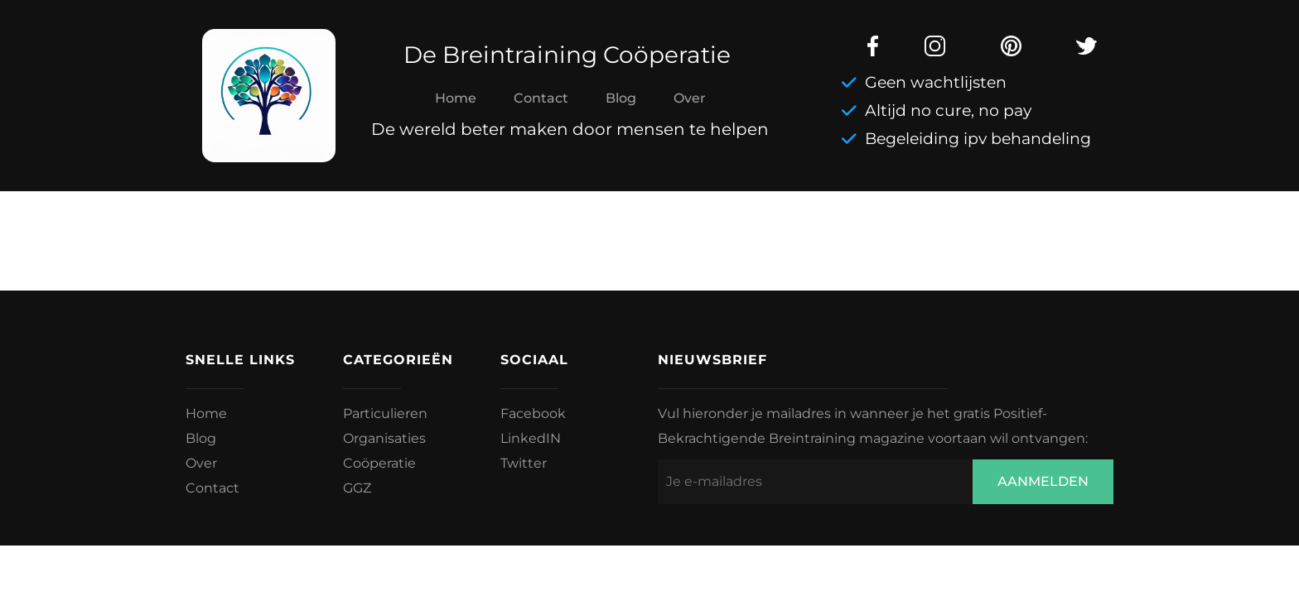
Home (455, 98)
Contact (541, 98)
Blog (621, 98)
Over (690, 98)
